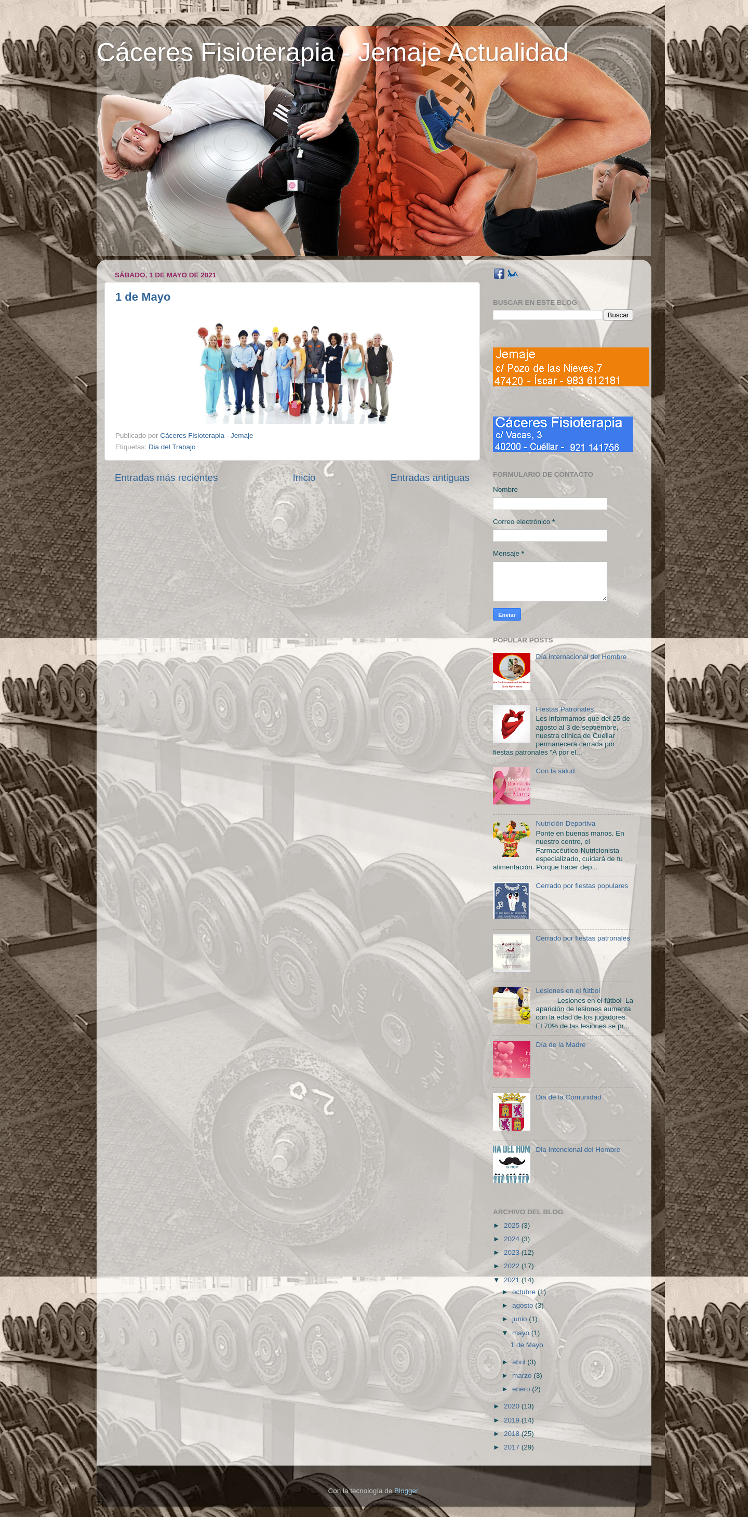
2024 (513, 1239)
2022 (513, 1266)
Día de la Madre (560, 1045)
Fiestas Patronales (565, 709)
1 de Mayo (142, 296)
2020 (513, 1406)
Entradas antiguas (430, 477)
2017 (513, 1447)
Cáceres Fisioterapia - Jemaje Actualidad (333, 52)
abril (519, 1362)
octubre (525, 1292)
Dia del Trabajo (172, 447)
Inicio (304, 477)
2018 (513, 1434)
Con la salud (555, 771)
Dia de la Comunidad (568, 1097)
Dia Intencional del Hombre (578, 1149)
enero (522, 1389)
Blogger (406, 1491)
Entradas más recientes (166, 477)
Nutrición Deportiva (565, 823)
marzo (522, 1375)
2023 (513, 1252)
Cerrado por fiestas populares (582, 886)
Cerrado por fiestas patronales (583, 938)
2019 (513, 1420)
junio (520, 1319)
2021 (513, 1280)
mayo (521, 1333)
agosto (523, 1305)
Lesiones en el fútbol (568, 991)
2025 (513, 1225)
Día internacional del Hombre (581, 657)
